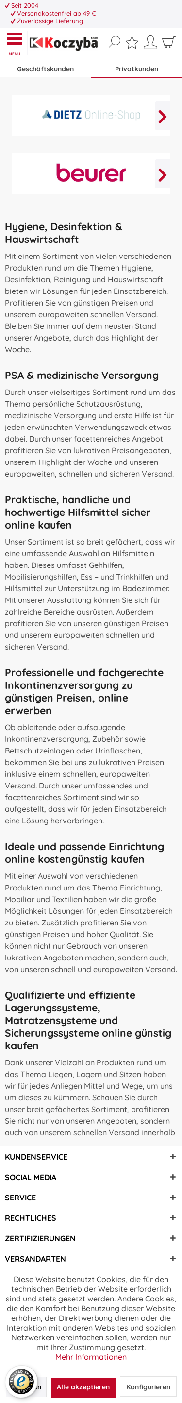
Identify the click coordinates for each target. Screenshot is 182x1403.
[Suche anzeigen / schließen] (114, 42)
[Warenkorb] (169, 45)
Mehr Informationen (91, 1357)
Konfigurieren (148, 1387)
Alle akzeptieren (83, 1387)
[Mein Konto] (150, 45)
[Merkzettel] (132, 44)
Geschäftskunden (45, 69)
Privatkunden (136, 69)
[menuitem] (17, 43)
